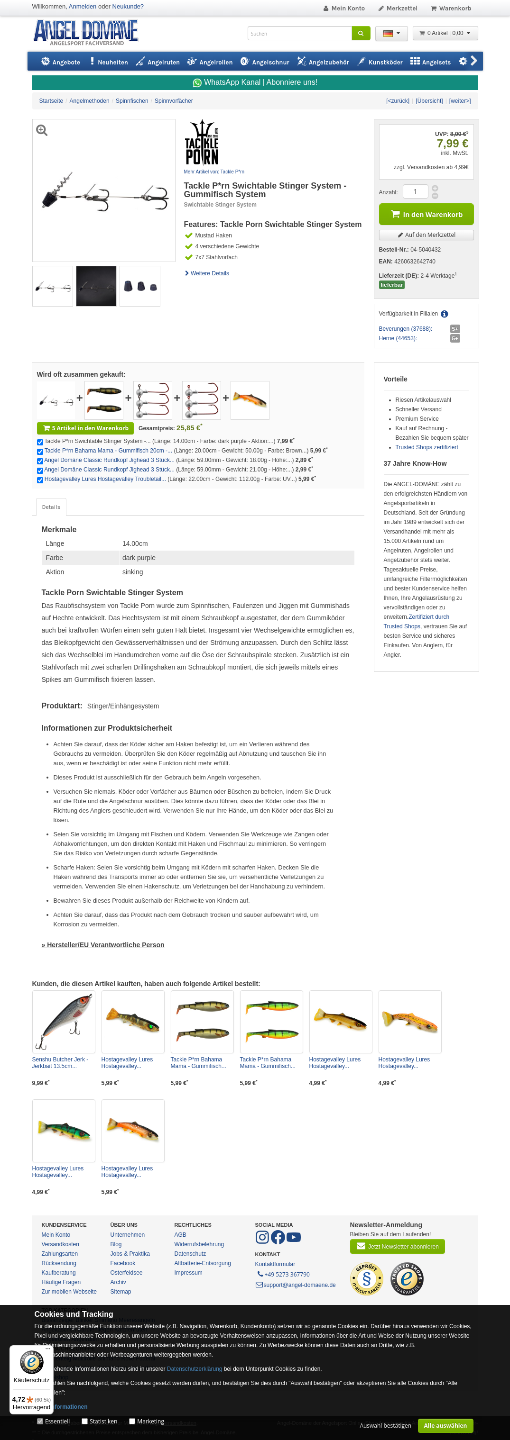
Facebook (123, 1263)
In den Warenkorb (426, 213)
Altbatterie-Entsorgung (203, 1263)
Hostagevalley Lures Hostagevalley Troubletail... (105, 479)
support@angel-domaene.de (295, 1285)
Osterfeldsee (127, 1272)
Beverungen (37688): (406, 329)
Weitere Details (207, 273)
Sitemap (121, 1291)
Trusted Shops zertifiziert (427, 447)
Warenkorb (450, 8)
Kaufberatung (59, 1272)
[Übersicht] (429, 101)
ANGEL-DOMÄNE (90, 33)
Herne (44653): (398, 338)
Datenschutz (190, 1253)
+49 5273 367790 (283, 1273)
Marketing (150, 1421)
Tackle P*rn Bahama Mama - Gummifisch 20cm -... (108, 450)
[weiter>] (460, 101)
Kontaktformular (275, 1264)
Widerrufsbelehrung (199, 1244)
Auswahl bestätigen (385, 1426)
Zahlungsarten (60, 1253)
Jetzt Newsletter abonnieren (397, 1245)
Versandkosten (60, 1244)
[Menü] (48, 1351)
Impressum (189, 1272)
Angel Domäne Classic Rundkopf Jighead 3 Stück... (109, 460)
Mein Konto (343, 8)
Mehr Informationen (61, 1407)
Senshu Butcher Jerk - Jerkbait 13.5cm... (60, 1062)
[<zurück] (397, 101)
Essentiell (57, 1421)
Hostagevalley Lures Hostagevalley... (127, 1062)
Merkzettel (397, 8)
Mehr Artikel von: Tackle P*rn (214, 171)
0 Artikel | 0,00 (445, 33)
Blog (116, 1244)
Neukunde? (128, 6)
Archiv (118, 1282)
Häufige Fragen (61, 1282)
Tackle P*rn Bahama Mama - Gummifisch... (198, 1062)
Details (51, 507)
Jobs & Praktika (130, 1253)
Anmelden (83, 6)
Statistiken (103, 1421)
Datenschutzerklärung (195, 1369)
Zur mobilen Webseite (69, 1291)
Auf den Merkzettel (426, 235)
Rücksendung (59, 1263)
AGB (180, 1235)
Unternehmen (128, 1235)
